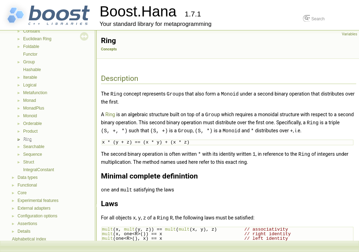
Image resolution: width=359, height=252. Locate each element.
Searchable (34, 146)
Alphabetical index (29, 239)
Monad (29, 100)
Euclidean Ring (37, 38)
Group (29, 61)
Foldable (31, 46)
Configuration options (37, 216)
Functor (30, 54)
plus (129, 240)
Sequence (32, 154)
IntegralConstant (38, 169)
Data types (28, 177)
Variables (349, 34)
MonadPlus (33, 108)
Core (22, 192)
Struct (28, 162)
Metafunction (35, 92)
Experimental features (38, 200)
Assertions (27, 223)
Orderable (32, 123)
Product (30, 131)
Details (24, 231)
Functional (27, 185)
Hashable (32, 69)
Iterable (30, 77)
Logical (29, 85)
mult (107, 227)
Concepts (109, 49)
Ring (27, 138)
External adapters (34, 208)
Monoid (30, 115)
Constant (31, 31)
